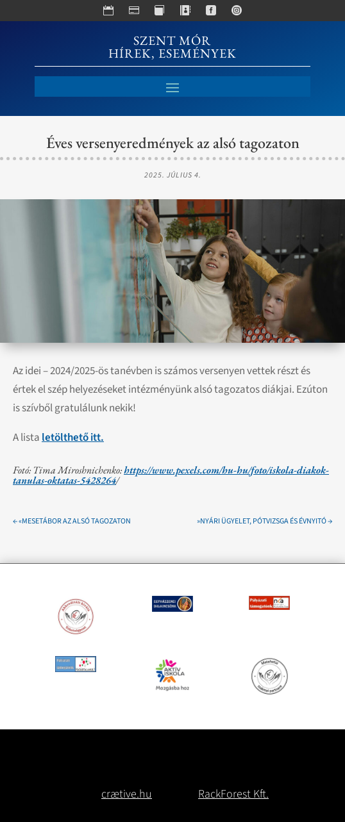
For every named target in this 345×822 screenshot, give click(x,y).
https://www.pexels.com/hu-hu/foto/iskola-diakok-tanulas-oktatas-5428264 (171, 475)
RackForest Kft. (233, 794)
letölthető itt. (73, 437)
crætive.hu (126, 794)
